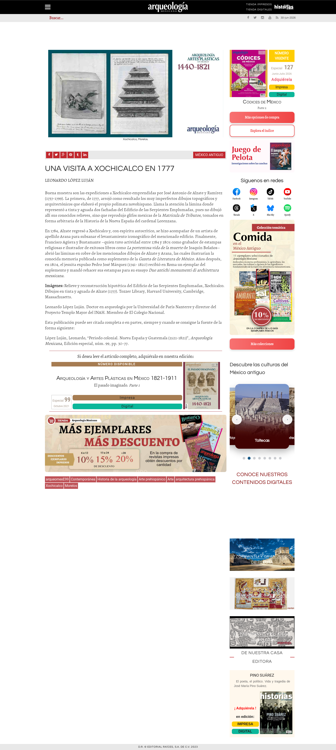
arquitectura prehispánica (195, 479)
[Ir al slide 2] (249, 458)
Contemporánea (83, 479)
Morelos (71, 486)
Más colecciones (262, 344)
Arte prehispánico (152, 479)
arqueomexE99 (57, 479)
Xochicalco (54, 486)
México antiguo (209, 155)
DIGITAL (245, 731)
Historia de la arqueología (117, 479)
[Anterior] (237, 420)
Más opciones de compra (262, 117)
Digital (127, 406)
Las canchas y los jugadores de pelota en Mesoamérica (262, 595)
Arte (170, 479)
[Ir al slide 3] (254, 458)
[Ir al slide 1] (244, 458)
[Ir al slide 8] (280, 458)
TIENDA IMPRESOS (259, 5)
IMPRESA (245, 724)
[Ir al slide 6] (270, 458)
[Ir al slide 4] (259, 458)
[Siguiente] (287, 420)
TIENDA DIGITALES (259, 10)
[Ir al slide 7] (275, 458)
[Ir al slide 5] (264, 458)
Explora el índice (262, 130)
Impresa (127, 397)
